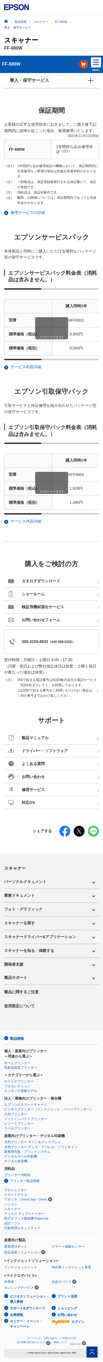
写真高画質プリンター (20, 1067)
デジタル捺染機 (15, 1161)
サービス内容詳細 (25, 367)
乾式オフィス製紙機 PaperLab (26, 1218)
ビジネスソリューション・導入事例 (29, 1299)
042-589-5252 (61, 642)
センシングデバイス (19, 1287)
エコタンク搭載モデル (20, 1090)
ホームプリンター (17, 1063)
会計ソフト (12, 1223)
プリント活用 (67, 1296)
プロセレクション (17, 1086)
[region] (51, 324)
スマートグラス (15, 1194)
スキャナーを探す (19, 923)
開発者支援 (13, 964)
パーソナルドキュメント (25, 881)
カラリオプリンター (19, 1081)
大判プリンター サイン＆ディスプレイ (32, 1142)
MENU (96, 64)
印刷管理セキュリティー (22, 1228)
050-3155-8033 (35, 641)
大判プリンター (15, 1114)
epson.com (76, 1344)
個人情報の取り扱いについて (33, 1343)
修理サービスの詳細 (27, 212)
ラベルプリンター (17, 1128)
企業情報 (16, 1315)
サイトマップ (33, 1338)
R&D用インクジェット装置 (71, 1267)
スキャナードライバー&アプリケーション (40, 937)
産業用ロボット (15, 1246)
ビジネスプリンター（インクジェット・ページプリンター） (48, 1109)
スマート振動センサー (68, 1246)
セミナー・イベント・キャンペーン (26, 1323)
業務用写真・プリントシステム (27, 1151)
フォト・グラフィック (23, 909)
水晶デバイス (61, 1281)
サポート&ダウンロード (27, 1308)
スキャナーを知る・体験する (29, 950)
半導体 (9, 1281)
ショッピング (67, 1308)
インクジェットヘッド (20, 1267)
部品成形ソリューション (22, 1252)
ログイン (68, 1322)
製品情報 (17, 1039)
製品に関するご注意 (21, 992)
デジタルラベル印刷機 (20, 1156)
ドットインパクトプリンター (25, 1119)
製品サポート (15, 977)
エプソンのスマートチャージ (25, 1104)
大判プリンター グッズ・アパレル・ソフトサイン (40, 1147)
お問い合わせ (67, 1315)
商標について (60, 1342)
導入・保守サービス (29, 80)
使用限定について (19, 1006)
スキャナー (21, 40)
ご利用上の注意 (68, 1338)
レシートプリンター (19, 1123)
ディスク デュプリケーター (24, 1213)
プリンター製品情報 (25, 1181)
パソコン (10, 1204)
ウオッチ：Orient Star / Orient (25, 1199)
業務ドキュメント (19, 895)
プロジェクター (15, 1190)
